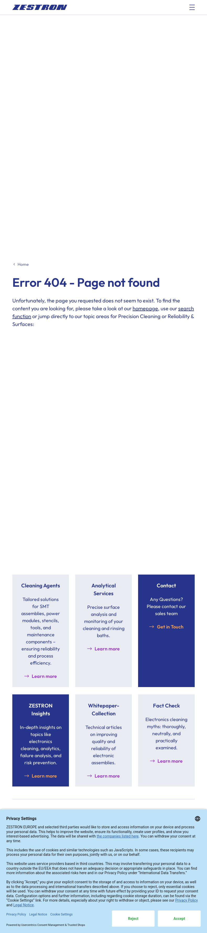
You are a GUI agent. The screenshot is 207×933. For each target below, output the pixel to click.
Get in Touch (170, 627)
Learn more (44, 676)
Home (23, 264)
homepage (145, 308)
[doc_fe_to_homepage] (39, 7)
